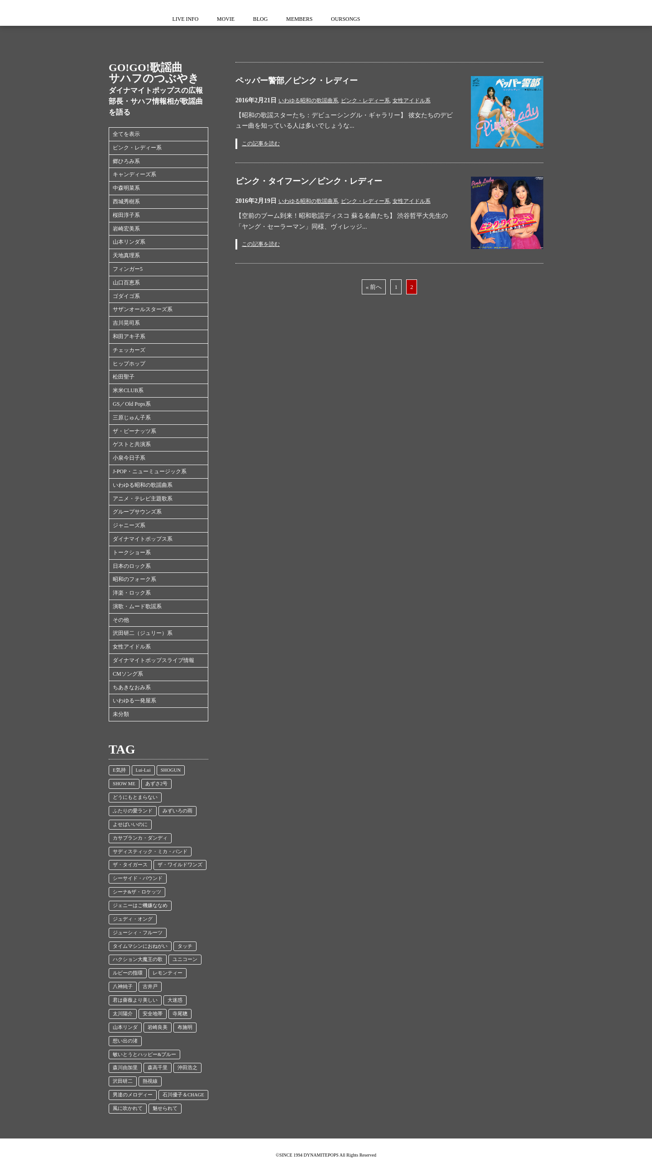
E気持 (119, 770)
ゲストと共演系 (132, 444)
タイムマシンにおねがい (140, 946)
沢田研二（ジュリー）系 (143, 633)
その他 (121, 620)
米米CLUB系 (128, 390)
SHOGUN (171, 770)
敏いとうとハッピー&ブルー (144, 1054)
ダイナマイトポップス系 (143, 539)
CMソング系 (128, 674)
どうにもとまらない (135, 797)
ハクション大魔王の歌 (138, 959)
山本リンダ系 (129, 242)
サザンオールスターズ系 (143, 309)
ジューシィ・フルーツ (138, 932)
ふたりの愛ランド (133, 810)
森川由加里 (125, 1067)
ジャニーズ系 (129, 525)
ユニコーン (185, 959)
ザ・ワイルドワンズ (180, 864)
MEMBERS (305, 19)
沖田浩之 (187, 1067)
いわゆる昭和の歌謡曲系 (143, 485)
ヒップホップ (129, 363)
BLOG (264, 19)
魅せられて (165, 1108)
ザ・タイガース (130, 864)
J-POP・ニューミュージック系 (150, 471)
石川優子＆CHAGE (183, 1094)
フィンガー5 (128, 269)
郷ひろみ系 (126, 161)
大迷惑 (175, 1000)
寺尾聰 (180, 1013)
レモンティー (167, 972)
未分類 (121, 714)
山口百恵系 (126, 282)
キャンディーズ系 (134, 174)
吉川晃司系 (126, 323)
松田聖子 (123, 377)
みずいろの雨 (177, 810)
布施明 (184, 1027)
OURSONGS (353, 19)
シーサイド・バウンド (138, 878)
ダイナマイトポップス (127, 13)
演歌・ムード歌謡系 (137, 606)
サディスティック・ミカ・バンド (150, 851)
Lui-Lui (143, 770)
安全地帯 (153, 1013)
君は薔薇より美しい (135, 1000)
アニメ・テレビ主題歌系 (143, 498)
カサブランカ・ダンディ (140, 838)
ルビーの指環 (128, 972)
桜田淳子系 (126, 215)
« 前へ (374, 286)
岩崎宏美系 (126, 229)
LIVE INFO (186, 19)
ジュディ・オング (133, 919)
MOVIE (228, 19)
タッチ (184, 946)
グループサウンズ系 (137, 512)
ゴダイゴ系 (126, 296)
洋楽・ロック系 (132, 593)
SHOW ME (124, 783)
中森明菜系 (126, 188)
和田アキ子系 (129, 336)
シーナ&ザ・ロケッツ (137, 891)
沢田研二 (123, 1081)
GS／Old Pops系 (132, 404)
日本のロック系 (132, 566)
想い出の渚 (125, 1040)
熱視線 (150, 1081)
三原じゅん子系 (132, 417)
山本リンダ (125, 1027)
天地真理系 (126, 255)
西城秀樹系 (126, 201)
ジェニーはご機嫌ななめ (140, 905)
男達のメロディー (133, 1094)
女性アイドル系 (132, 647)
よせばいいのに (130, 824)
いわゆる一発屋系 (134, 700)
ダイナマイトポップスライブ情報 (153, 660)
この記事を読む (261, 143)
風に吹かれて (128, 1108)
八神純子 (123, 986)
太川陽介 (123, 1013)
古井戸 (150, 986)
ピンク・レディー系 (137, 147)
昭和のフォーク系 (134, 579)
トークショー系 (132, 552)
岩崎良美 (158, 1027)
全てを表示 (126, 134)
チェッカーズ (129, 350)
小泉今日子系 (129, 458)
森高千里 (158, 1067)
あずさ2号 (156, 783)
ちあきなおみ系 (132, 687)
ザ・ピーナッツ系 (134, 431)
